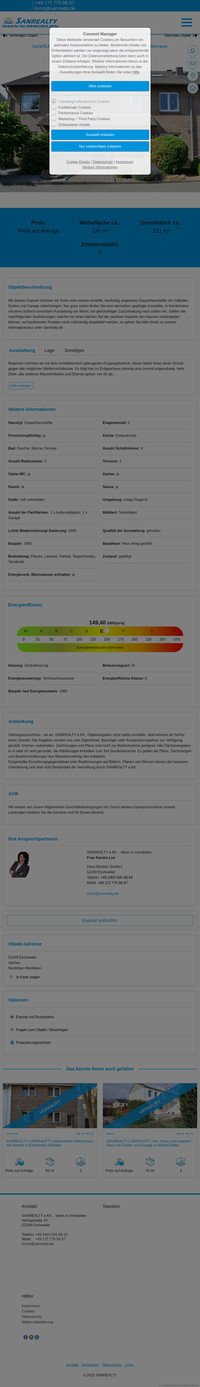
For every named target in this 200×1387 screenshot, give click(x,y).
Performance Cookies (75, 113)
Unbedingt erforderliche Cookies (84, 102)
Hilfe (135, 72)
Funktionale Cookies (74, 107)
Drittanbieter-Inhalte (74, 125)
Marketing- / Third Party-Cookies (84, 119)
